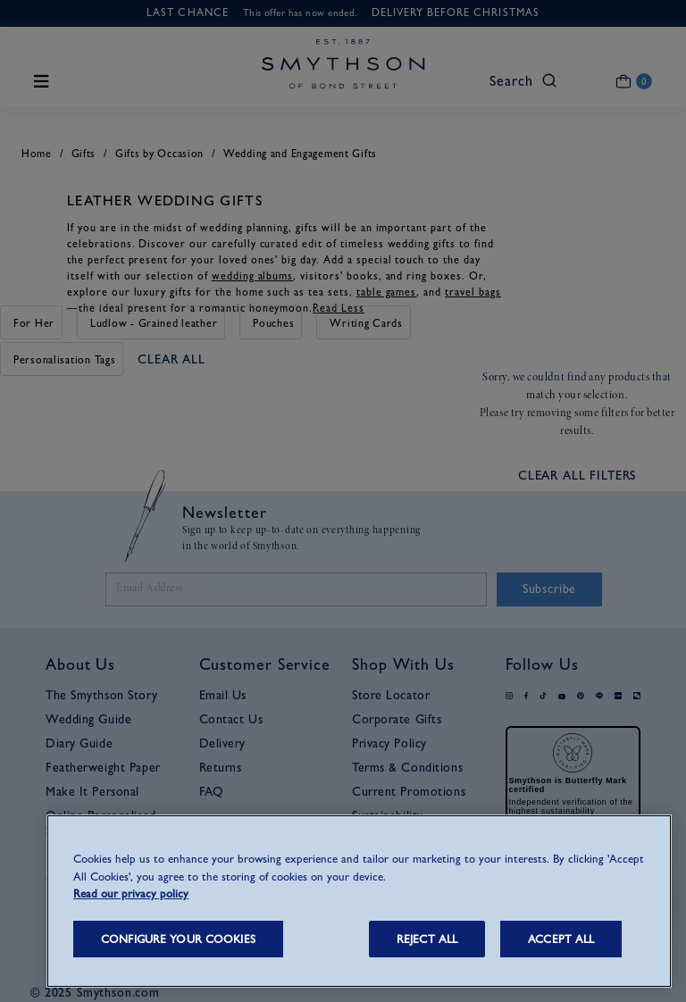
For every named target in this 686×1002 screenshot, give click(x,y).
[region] (359, 901)
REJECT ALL (427, 939)
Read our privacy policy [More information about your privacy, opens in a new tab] (130, 893)
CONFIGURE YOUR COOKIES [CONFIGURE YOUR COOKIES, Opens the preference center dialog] (178, 939)
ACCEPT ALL (561, 939)
